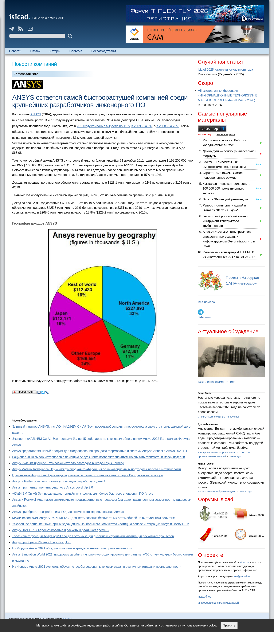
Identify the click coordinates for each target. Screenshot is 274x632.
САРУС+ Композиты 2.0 (212, 416)
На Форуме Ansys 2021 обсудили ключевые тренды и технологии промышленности (72, 548)
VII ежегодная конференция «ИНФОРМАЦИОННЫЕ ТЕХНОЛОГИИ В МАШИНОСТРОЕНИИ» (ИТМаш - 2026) (227, 95)
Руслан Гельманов (208, 424)
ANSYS (35, 114)
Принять (229, 625)
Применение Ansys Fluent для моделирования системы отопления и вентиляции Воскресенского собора (87, 475)
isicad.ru (244, 562)
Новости (15, 51)
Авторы (54, 51)
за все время (226, 134)
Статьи (35, 51)
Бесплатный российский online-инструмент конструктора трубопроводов (225, 221)
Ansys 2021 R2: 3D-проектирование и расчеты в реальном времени (60, 530)
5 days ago (234, 416)
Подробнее (204, 596)
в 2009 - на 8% (141, 126)
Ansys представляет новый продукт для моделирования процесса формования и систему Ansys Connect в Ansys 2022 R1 (99, 451)
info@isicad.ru (242, 576)
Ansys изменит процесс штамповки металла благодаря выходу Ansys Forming (68, 463)
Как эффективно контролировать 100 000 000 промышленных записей (226, 188)
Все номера (206, 302)
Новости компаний (34, 64)
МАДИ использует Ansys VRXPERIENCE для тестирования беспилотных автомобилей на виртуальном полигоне (93, 518)
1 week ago (234, 456)
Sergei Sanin (204, 393)
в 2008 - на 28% (167, 126)
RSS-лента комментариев (216, 382)
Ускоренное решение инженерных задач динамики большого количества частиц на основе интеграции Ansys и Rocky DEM (100, 524)
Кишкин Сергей (206, 463)
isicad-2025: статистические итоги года (225, 69)
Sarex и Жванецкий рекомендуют (226, 199)
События (75, 51)
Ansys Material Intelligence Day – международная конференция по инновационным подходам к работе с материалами (96, 469)
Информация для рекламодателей (218, 602)
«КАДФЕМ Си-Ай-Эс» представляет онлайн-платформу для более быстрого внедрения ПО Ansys (82, 493)
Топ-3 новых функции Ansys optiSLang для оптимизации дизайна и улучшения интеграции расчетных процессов (93, 536)
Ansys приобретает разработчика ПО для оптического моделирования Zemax (68, 512)
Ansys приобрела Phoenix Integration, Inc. (41, 542)
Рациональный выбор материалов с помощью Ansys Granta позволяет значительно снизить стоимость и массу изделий (98, 457)
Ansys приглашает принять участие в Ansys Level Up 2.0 (52, 487)
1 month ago (245, 491)
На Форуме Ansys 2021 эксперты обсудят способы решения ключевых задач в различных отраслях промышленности (96, 566)
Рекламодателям (103, 51)
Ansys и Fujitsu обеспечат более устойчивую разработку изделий (58, 481)
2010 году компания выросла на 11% (103, 126)
